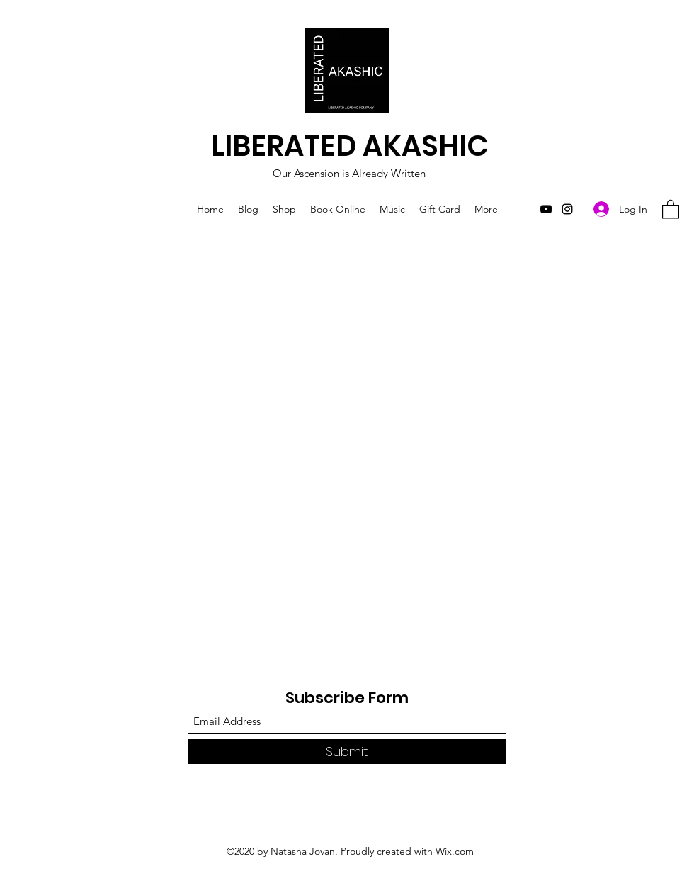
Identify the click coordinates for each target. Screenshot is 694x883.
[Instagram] (567, 209)
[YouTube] (546, 209)
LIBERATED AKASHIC (350, 146)
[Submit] (347, 751)
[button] (670, 208)
